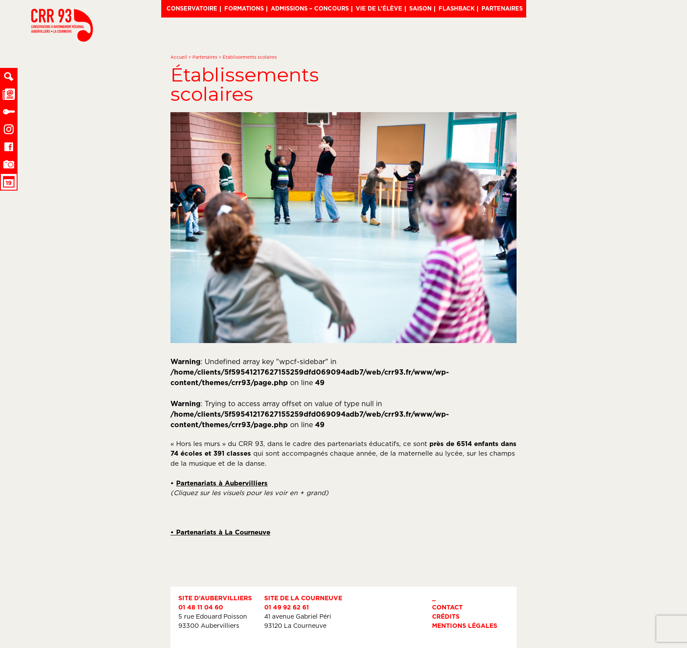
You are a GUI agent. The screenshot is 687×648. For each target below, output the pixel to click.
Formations (244, 8)
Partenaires (502, 8)
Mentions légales (464, 625)
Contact (447, 607)
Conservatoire (191, 8)
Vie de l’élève (379, 8)
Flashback (457, 8)
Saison (420, 8)
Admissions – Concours (310, 8)
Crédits (446, 616)
